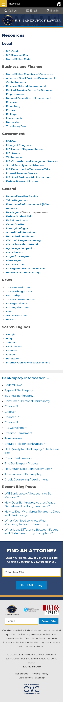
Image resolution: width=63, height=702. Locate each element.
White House (14, 157)
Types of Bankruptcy (19, 390)
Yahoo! (10, 342)
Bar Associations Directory (22, 272)
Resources (21, 673)
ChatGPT (11, 350)
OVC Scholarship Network (22, 244)
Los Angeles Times (18, 307)
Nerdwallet (13, 122)
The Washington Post (20, 291)
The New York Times (19, 287)
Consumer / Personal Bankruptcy (27, 401)
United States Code (18, 59)
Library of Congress (18, 145)
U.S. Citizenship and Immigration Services (32, 161)
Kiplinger (11, 114)
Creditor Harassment (18, 433)
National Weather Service (22, 196)
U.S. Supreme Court (18, 55)
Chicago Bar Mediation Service (25, 268)
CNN (9, 311)
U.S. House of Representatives (25, 149)
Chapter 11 (11, 411)
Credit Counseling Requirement (26, 479)
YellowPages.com (17, 200)
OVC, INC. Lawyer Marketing (23, 240)
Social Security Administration (25, 165)
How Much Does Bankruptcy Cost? (28, 468)
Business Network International (26, 86)
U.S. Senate (13, 153)
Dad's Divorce (15, 264)
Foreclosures (13, 438)
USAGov (11, 141)
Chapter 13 (12, 417)
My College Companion (20, 248)
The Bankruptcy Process (21, 463)
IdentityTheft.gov (17, 228)
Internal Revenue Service (21, 173)
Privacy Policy (39, 673)
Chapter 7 (11, 406)
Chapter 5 (11, 422)
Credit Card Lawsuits (18, 458)
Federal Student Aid (18, 216)
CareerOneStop (16, 224)
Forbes (10, 110)
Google (10, 334)
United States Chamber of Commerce (29, 74)
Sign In (53, 10)
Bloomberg (13, 106)
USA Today (13, 295)
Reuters (11, 319)
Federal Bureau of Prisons (22, 181)
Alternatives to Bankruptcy (23, 474)
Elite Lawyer (13, 260)
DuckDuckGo (14, 346)
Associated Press (17, 315)
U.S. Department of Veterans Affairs (28, 169)
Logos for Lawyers (18, 256)
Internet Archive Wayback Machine (28, 362)
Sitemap (39, 677)
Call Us (10, 10)
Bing (9, 338)
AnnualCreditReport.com (21, 232)
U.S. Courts (12, 51)
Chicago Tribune (16, 303)
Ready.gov (12, 212)
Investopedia (14, 118)
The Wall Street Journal (20, 299)
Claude (10, 354)
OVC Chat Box (15, 252)
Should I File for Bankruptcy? (25, 443)
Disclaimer (25, 677)
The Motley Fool (16, 126)
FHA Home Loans (17, 220)
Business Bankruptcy (19, 395)
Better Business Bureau (20, 236)
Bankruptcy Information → (26, 378)
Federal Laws (13, 385)
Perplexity (12, 358)
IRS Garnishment (16, 427)
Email (31, 10)
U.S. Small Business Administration (27, 177)
